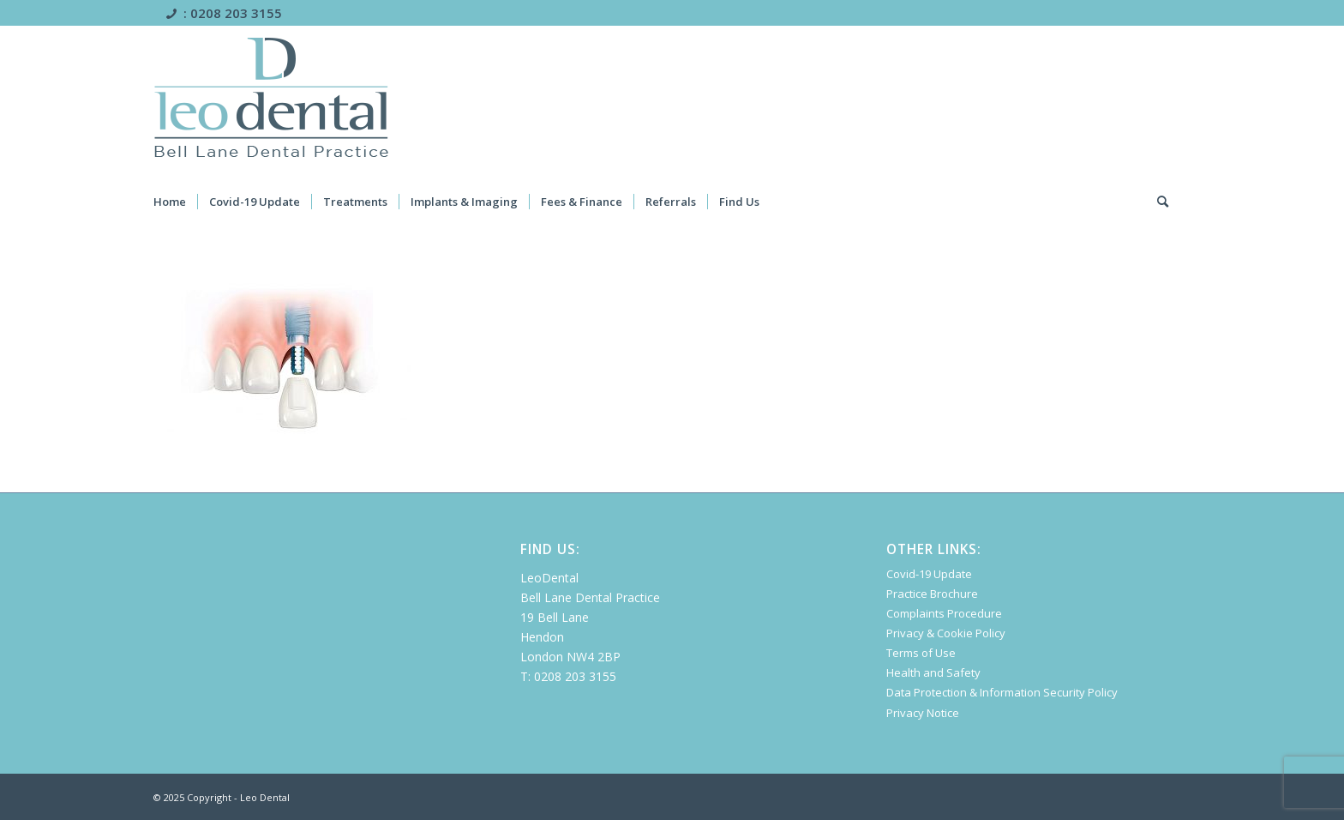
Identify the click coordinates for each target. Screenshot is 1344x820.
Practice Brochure (932, 593)
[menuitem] (180, 201)
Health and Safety (933, 672)
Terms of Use (921, 652)
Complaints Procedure (944, 613)
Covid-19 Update (929, 574)
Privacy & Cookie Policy (945, 633)
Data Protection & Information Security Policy (1002, 692)
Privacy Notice (922, 713)
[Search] (1174, 201)
